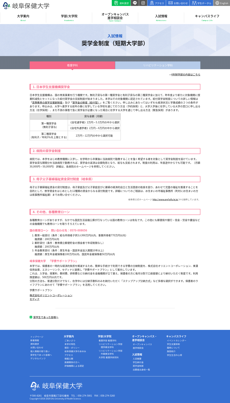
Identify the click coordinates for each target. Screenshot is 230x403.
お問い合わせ (178, 3)
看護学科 (72, 65)
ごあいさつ (70, 340)
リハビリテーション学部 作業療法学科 (110, 352)
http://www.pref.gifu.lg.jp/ (165, 199)
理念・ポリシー (72, 347)
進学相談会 (138, 347)
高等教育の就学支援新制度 (47, 102)
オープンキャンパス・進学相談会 (144, 338)
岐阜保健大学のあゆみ (75, 351)
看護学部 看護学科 (107, 340)
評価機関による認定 (74, 365)
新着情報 (34, 340)
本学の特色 (70, 344)
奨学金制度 (138, 365)
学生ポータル (201, 3)
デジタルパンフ (38, 358)
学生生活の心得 (174, 355)
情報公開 (69, 358)
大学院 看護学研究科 (109, 357)
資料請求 (121, 3)
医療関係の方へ (72, 362)
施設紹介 (171, 351)
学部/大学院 (69, 18)
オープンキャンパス (142, 344)
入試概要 (137, 358)
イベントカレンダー (176, 340)
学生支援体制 (173, 344)
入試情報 (161, 18)
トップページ (36, 336)
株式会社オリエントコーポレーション (51, 295)
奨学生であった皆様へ (44, 317)
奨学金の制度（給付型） (86, 102)
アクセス (156, 3)
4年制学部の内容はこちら (185, 74)
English (221, 3)
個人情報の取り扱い (40, 351)
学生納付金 (138, 362)
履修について (173, 347)
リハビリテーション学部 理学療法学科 (110, 345)
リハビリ (158, 65)
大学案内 (23, 18)
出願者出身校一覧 (141, 369)
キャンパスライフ (207, 18)
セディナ (35, 299)
